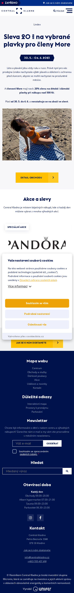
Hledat (67, 471)
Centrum (37, 368)
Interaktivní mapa (37, 403)
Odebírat (52, 443)
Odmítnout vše (37, 324)
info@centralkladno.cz (37, 557)
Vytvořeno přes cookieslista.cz (26, 336)
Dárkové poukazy (37, 375)
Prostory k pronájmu (37, 407)
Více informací (17, 286)
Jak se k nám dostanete (57, 3)
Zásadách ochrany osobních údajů (38, 280)
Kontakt (37, 387)
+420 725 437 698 (37, 561)
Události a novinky (37, 383)
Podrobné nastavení (37, 313)
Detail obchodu (31, 177)
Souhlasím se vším (37, 303)
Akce (37, 379)
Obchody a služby (37, 372)
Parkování (37, 411)
